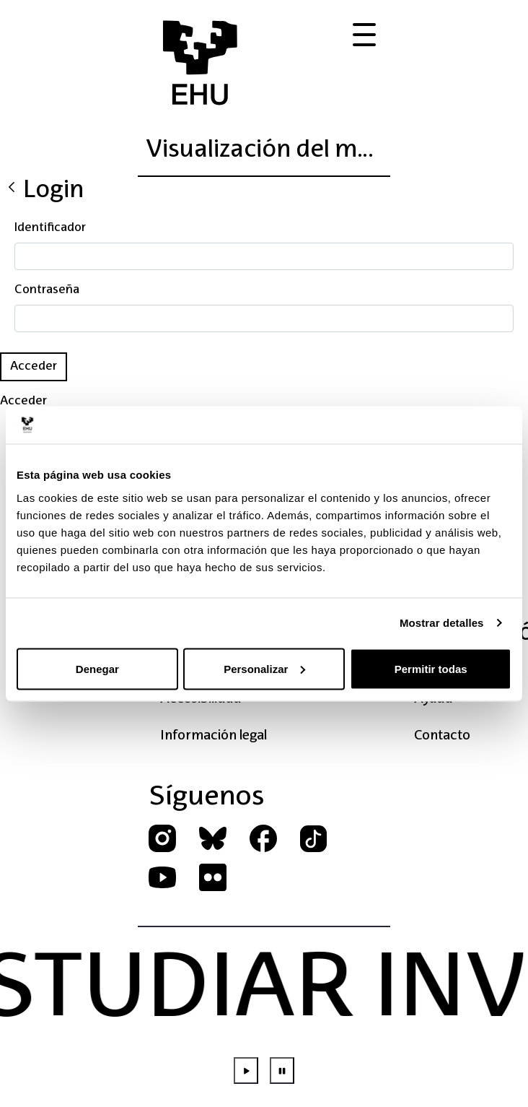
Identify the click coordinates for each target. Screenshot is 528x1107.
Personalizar (264, 668)
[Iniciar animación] (246, 1070)
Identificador (50, 228)
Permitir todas (431, 668)
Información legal (213, 735)
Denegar (97, 668)
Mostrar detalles (442, 623)
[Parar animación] (282, 1070)
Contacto (442, 735)
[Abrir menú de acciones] (364, 35)
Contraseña (46, 290)
